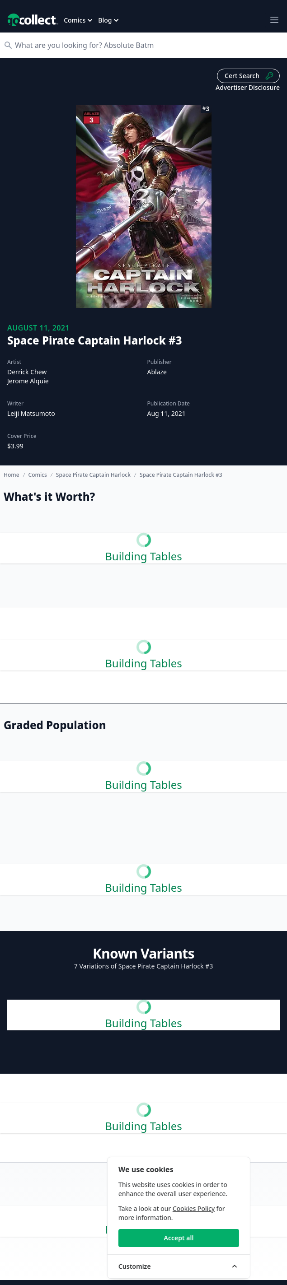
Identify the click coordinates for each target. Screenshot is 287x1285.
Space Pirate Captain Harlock (93, 475)
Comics (37, 475)
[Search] (148, 45)
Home (11, 475)
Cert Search (249, 75)
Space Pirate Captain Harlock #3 (181, 475)
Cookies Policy (221, 1208)
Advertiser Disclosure (248, 87)
